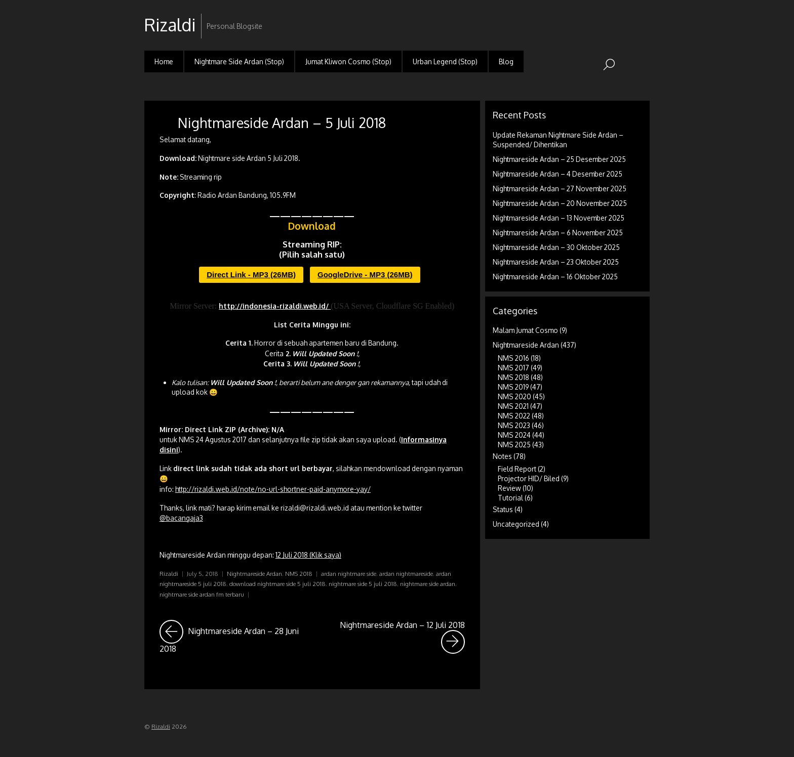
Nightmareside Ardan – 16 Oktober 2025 (555, 276)
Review (509, 488)
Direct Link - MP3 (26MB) (251, 274)
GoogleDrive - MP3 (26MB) (365, 274)
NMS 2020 (514, 396)
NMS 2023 (514, 425)
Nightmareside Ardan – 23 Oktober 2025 (556, 262)
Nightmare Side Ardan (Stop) (239, 61)
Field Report (517, 469)
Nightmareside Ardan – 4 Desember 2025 (557, 174)
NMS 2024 (514, 435)
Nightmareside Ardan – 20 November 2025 (560, 203)
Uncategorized (516, 524)
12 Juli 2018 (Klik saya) (308, 555)
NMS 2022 (514, 415)
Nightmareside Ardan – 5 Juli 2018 (282, 122)
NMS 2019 (513, 387)
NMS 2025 (514, 444)
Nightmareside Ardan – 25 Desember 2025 (559, 159)
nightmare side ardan (427, 583)
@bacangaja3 (181, 518)
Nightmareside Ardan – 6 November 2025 (558, 232)
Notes (502, 456)
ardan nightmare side (348, 573)
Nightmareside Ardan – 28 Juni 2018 (233, 637)
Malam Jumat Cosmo (525, 330)
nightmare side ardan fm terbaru (202, 594)
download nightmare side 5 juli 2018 (277, 583)
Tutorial (510, 497)
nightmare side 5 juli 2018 (363, 583)
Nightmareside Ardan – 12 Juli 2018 (402, 637)
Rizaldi (169, 573)
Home (163, 61)
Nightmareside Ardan (254, 573)
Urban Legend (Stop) (445, 61)
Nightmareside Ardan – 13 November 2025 (558, 218)
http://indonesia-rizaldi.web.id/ (275, 306)
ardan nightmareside (406, 573)
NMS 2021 (513, 406)
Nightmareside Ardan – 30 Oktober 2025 (556, 247)
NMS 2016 (513, 358)
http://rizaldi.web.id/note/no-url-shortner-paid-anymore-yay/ (273, 489)
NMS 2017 (513, 367)
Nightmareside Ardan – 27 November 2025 (559, 188)
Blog (506, 61)
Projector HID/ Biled (529, 478)
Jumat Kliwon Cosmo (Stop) (348, 61)
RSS (641, 17)
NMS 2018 (298, 573)
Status (503, 509)
